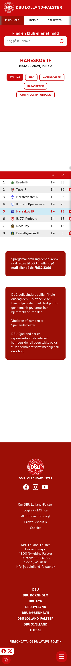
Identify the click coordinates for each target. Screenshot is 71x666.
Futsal (35, 630)
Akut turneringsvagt (35, 516)
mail (14, 268)
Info (31, 77)
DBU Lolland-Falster (35, 618)
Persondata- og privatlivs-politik (35, 642)
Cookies (35, 528)
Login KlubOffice (36, 510)
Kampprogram (52, 77)
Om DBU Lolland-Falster (35, 504)
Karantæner (35, 86)
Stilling (15, 77)
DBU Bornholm (35, 595)
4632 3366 (43, 268)
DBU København (35, 613)
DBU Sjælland (35, 624)
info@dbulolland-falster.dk (35, 566)
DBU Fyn (35, 601)
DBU (35, 589)
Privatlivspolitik (35, 522)
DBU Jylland (35, 607)
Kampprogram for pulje (35, 95)
